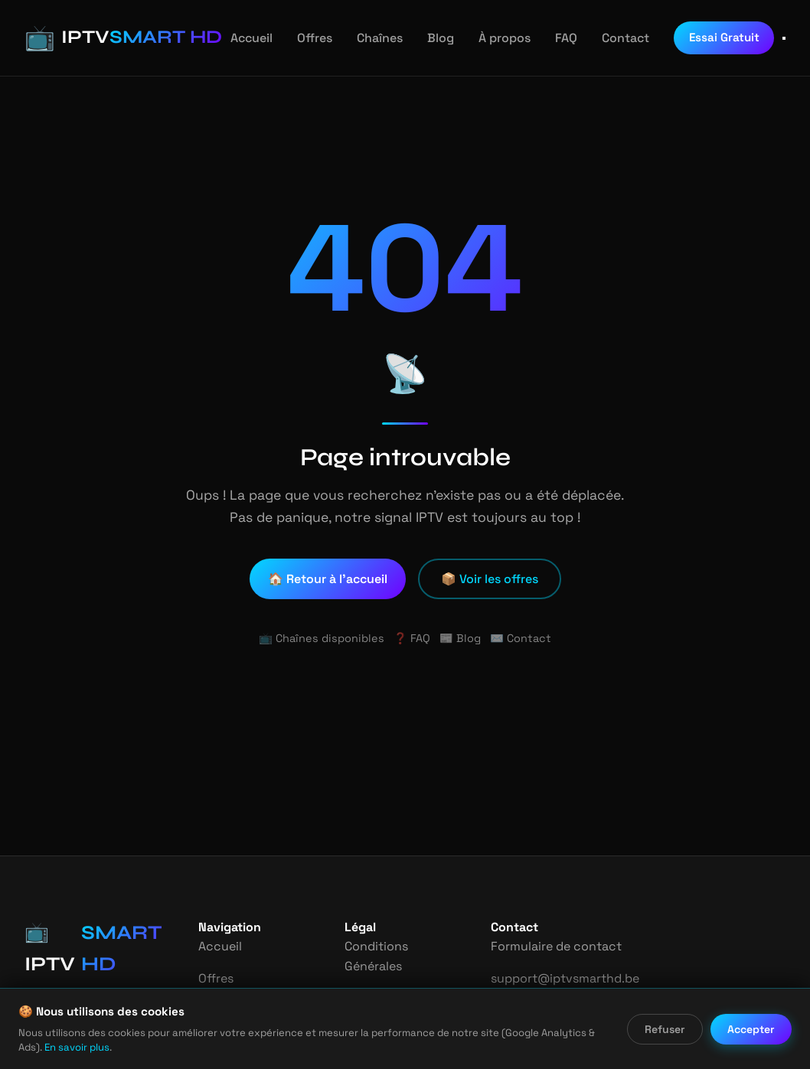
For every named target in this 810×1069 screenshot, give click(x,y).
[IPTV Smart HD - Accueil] (111, 37)
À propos (490, 37)
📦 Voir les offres (489, 578)
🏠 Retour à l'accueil (329, 578)
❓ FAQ (411, 638)
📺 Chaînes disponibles (325, 638)
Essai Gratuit (706, 37)
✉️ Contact (516, 638)
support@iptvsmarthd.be (562, 978)
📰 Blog (459, 638)
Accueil (245, 37)
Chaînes (370, 37)
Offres (305, 37)
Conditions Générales (397, 946)
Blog (429, 37)
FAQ (552, 37)
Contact (610, 37)
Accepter (752, 1029)
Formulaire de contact (554, 946)
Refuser (666, 1029)
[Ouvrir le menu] (784, 38)
